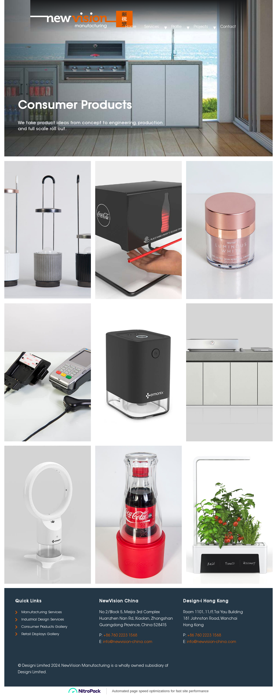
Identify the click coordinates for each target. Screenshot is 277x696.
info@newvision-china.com (127, 642)
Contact (228, 27)
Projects (201, 27)
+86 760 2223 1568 (120, 636)
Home (130, 27)
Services (151, 27)
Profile (176, 27)
